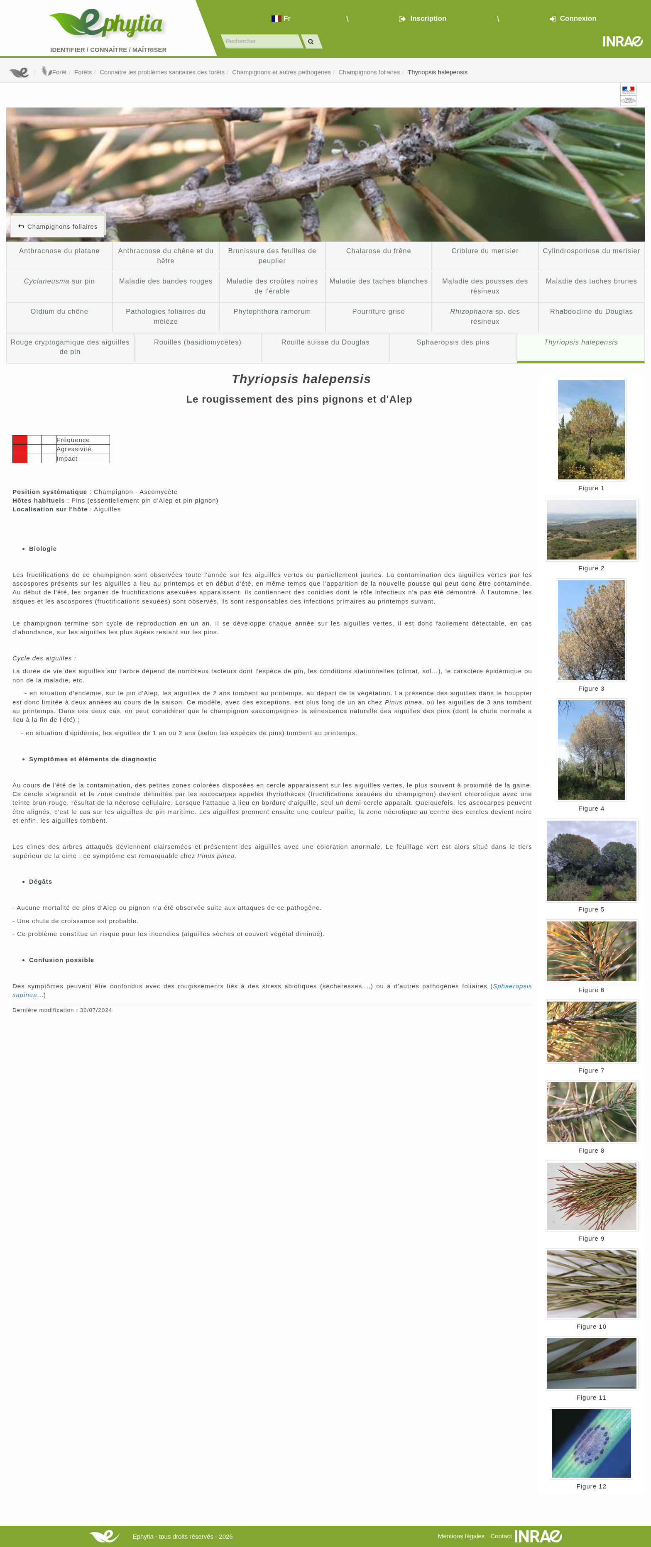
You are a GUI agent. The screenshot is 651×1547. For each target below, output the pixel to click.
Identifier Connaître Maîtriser (108, 49)
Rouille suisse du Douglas (325, 342)
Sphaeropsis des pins (453, 342)
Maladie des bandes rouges (166, 281)
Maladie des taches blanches (378, 281)
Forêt (53, 72)
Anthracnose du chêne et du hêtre (165, 255)
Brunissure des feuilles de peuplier (272, 255)
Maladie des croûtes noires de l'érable (272, 286)
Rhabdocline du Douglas (591, 311)
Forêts (83, 72)
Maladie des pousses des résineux (485, 286)
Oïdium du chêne (59, 311)
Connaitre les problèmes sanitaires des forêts (162, 72)
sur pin (59, 281)
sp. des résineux (485, 316)
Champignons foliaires (369, 72)
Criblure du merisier (485, 250)
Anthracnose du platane (59, 250)
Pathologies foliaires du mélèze (166, 316)
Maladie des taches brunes (591, 281)
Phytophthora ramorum (272, 311)
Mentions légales (461, 1536)
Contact (501, 1536)
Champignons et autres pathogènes (281, 72)
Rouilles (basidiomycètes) (198, 342)
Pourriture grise (378, 311)
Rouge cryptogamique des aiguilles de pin (70, 347)
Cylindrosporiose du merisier (592, 250)
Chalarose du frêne (378, 250)
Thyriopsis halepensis (437, 72)
